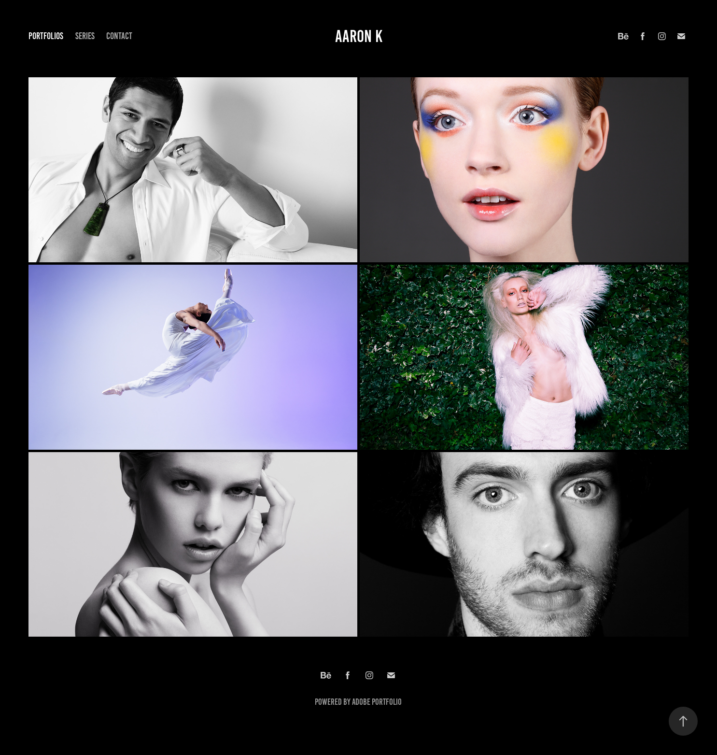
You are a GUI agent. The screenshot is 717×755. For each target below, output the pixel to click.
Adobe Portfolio (377, 702)
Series (85, 36)
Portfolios (45, 36)
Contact (119, 36)
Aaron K (358, 36)
